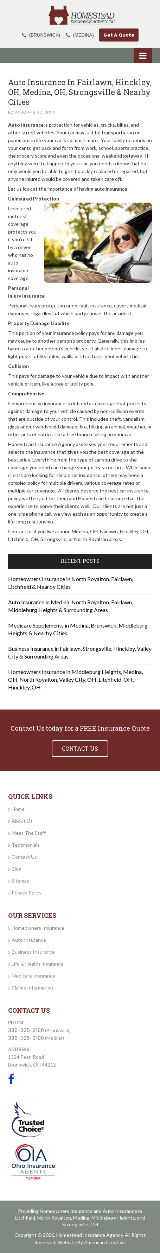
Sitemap (21, 881)
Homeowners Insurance (38, 928)
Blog (16, 869)
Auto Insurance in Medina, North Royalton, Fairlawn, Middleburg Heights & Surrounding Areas (70, 606)
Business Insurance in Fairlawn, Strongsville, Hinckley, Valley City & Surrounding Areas (80, 652)
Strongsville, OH (80, 1224)
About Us (22, 821)
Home (18, 809)
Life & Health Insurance (37, 964)
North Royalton (54, 1218)
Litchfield (25, 1218)
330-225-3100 (26, 1030)
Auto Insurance (29, 940)
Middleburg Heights (113, 1218)
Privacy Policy (26, 893)
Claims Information (32, 988)
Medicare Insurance (33, 976)
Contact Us (24, 857)
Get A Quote (118, 35)
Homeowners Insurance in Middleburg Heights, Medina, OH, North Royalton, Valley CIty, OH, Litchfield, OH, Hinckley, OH (75, 679)
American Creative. (105, 1242)
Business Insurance (33, 952)
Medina (81, 1218)
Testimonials (26, 845)
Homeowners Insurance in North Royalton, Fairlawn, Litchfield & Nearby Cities (70, 582)
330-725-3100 (26, 1038)
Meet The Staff (29, 833)
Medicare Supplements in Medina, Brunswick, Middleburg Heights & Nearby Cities (78, 629)
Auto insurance (26, 125)
